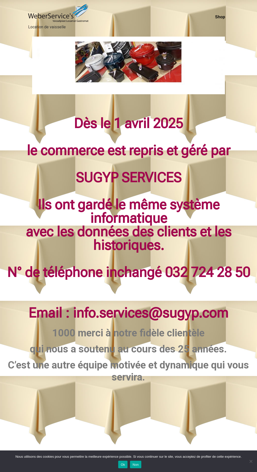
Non (136, 464)
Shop (220, 17)
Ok (123, 464)
